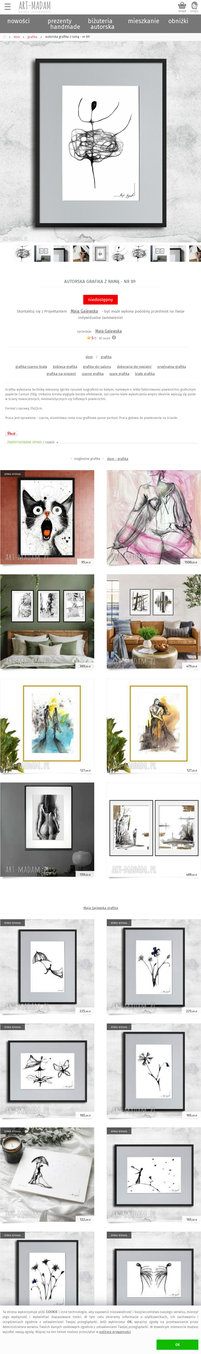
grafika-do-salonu (97, 367)
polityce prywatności (115, 1332)
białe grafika (145, 374)
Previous (8, 135)
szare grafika (119, 374)
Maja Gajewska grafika (100, 908)
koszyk (182, 11)
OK (177, 1345)
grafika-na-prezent (61, 374)
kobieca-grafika (65, 367)
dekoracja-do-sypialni (134, 367)
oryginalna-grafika (171, 367)
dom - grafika (117, 459)
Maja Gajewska (84, 311)
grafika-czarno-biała (31, 367)
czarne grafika (93, 374)
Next (192, 135)
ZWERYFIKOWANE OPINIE (33, 442)
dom (89, 357)
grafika (106, 357)
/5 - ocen (98, 338)
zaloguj (194, 11)
